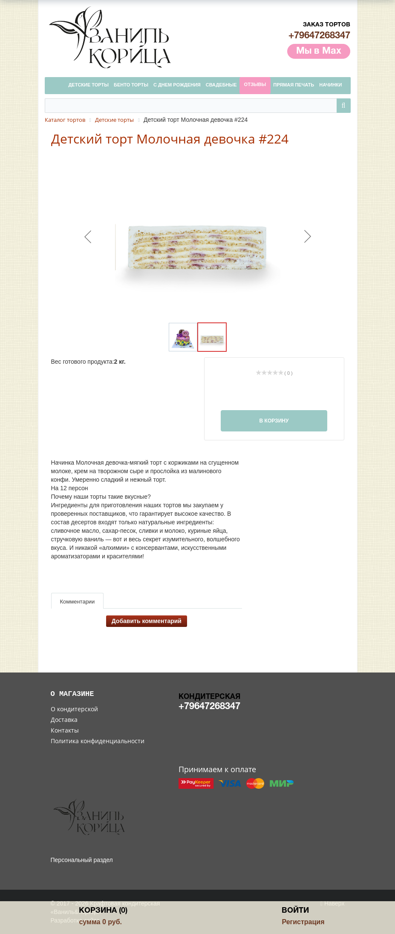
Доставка (64, 720)
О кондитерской (74, 709)
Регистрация (303, 921)
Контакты (65, 730)
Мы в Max (318, 51)
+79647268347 (319, 36)
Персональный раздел (82, 859)
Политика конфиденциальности (97, 741)
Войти (295, 910)
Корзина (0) (103, 910)
